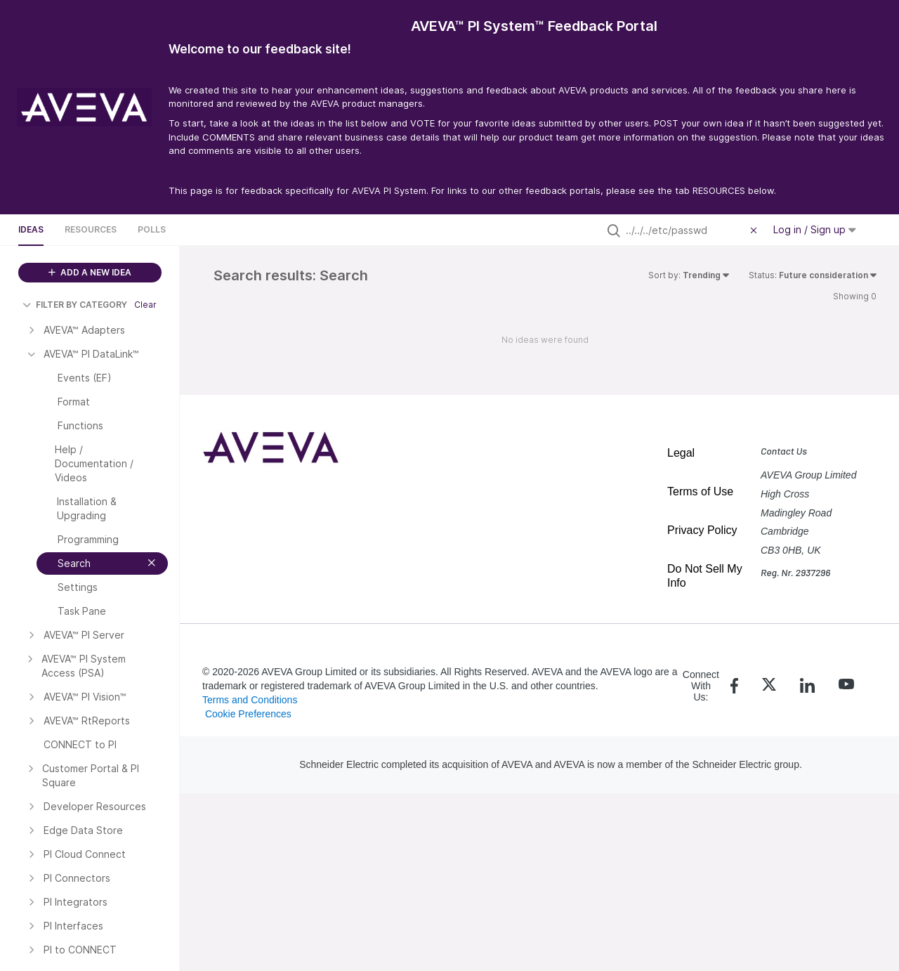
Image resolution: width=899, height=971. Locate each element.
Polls (152, 229)
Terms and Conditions (249, 699)
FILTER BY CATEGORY (74, 304)
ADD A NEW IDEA (89, 272)
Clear (145, 304)
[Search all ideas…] (684, 230)
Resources (91, 229)
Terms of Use (700, 491)
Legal (681, 453)
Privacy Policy (702, 530)
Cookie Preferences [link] (248, 713)
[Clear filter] (755, 230)
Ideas (31, 229)
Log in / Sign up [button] (814, 229)
